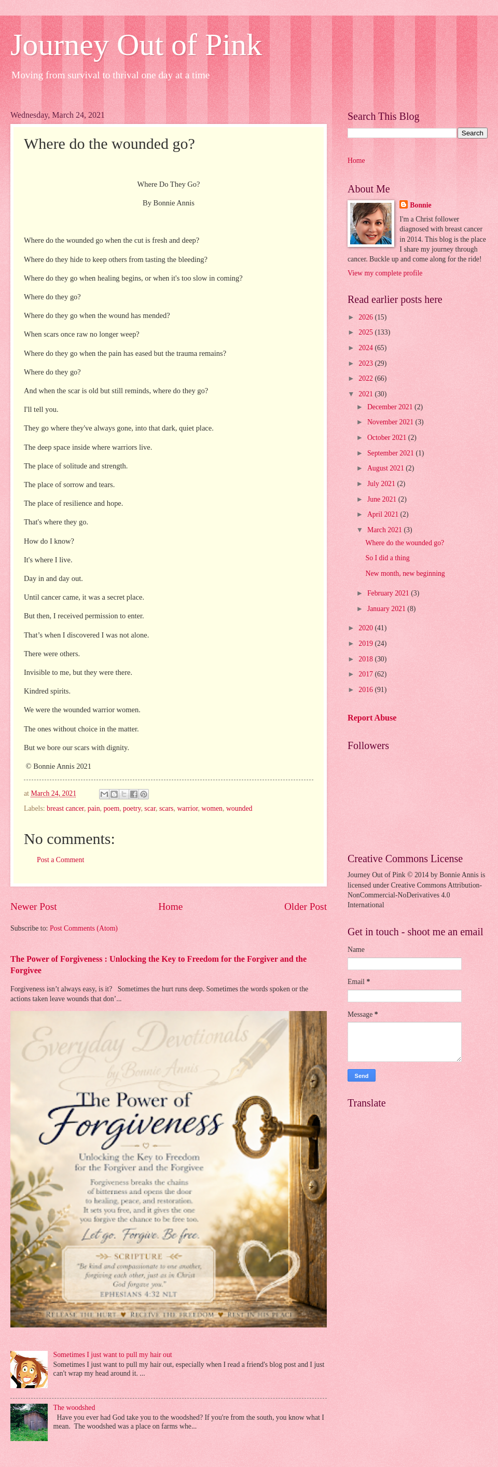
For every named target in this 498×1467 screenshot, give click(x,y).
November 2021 (391, 422)
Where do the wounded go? (404, 543)
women (212, 808)
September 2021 (391, 453)
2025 (366, 332)
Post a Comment (60, 860)
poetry (132, 808)
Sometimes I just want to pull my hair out (112, 1355)
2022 (366, 378)
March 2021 (385, 530)
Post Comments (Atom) (84, 928)
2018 (366, 659)
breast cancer (65, 808)
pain (94, 808)
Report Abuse (372, 717)
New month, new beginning (405, 573)
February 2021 (389, 593)
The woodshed (74, 1407)
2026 (366, 317)
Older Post (305, 906)
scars (166, 808)
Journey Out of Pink (136, 44)
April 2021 (383, 514)
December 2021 (390, 407)
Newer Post (33, 906)
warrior (187, 808)
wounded (239, 808)
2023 (366, 363)
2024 (366, 348)
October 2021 (387, 437)
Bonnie (420, 205)
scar (150, 808)
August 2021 (386, 468)
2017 (366, 674)
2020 (366, 628)
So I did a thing (387, 558)
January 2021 (387, 609)
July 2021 (382, 484)
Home (170, 906)
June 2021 (382, 499)
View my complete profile (385, 273)
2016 (366, 690)
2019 (366, 643)
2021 (366, 394)
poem (111, 808)
